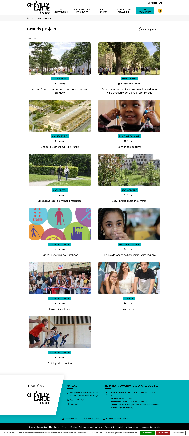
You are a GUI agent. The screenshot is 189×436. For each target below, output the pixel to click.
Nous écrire (75, 404)
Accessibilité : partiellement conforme (121, 427)
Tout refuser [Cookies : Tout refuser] (163, 433)
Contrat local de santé (129, 146)
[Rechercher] (160, 11)
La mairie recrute (72, 419)
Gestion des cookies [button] (38, 427)
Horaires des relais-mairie (117, 419)
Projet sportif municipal (60, 363)
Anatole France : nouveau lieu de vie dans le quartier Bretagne (60, 91)
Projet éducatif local (59, 308)
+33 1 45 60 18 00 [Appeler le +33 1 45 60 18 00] (77, 400)
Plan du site (54, 427)
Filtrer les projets (150, 29)
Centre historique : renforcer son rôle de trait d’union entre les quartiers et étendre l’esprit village (129, 91)
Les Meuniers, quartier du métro (129, 200)
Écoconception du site (150, 427)
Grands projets (102, 11)
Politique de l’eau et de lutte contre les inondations (129, 254)
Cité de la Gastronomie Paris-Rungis (60, 146)
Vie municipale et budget (82, 11)
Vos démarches (144, 11)
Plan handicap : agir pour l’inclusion (60, 254)
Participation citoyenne (123, 11)
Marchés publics (93, 419)
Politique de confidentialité (90, 427)
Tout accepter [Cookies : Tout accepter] (147, 433)
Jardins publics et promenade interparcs (59, 200)
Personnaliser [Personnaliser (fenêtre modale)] (178, 433)
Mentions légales (69, 427)
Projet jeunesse (129, 308)
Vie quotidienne (61, 11)
